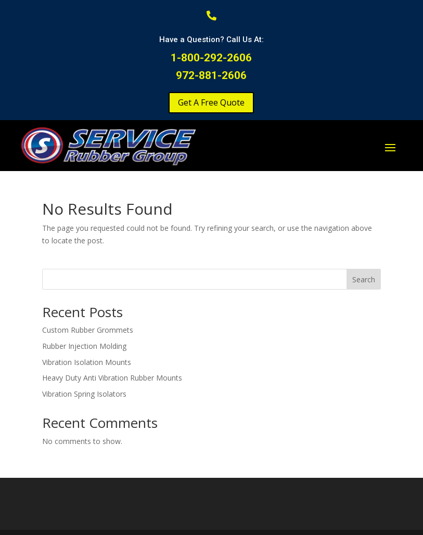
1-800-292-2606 (211, 57)
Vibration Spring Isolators (84, 394)
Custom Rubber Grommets (87, 330)
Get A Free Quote (211, 102)
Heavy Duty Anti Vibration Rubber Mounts (112, 378)
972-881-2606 (211, 75)
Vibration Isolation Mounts (86, 362)
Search (363, 279)
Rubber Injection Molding (84, 346)
